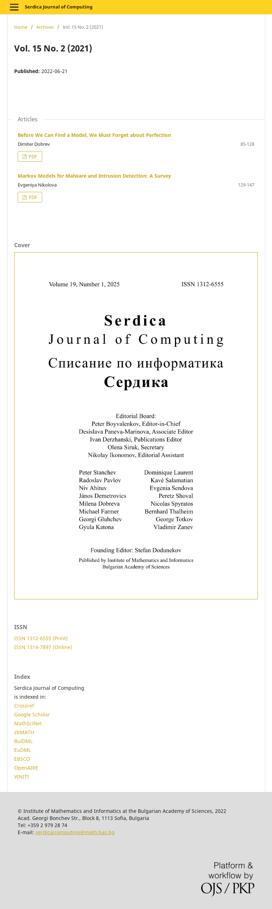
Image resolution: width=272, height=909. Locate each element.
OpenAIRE (26, 767)
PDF (32, 156)
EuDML (22, 750)
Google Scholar (32, 714)
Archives (45, 27)
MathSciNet (28, 723)
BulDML (23, 741)
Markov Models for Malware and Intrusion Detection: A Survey (94, 175)
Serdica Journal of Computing (58, 7)
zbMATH (24, 732)
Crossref (24, 705)
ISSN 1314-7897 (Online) (43, 647)
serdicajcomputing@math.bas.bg (75, 832)
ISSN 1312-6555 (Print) (41, 638)
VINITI (21, 776)
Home (20, 27)
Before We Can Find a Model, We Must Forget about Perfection (94, 135)
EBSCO (22, 758)
